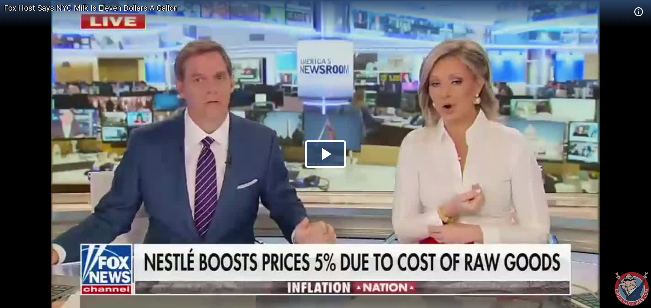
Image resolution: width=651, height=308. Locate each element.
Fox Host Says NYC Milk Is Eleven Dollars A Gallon (91, 7)
